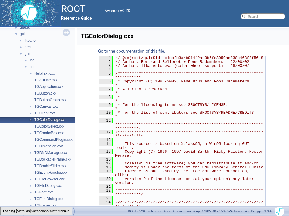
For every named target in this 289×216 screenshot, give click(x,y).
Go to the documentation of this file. (131, 51)
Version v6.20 (117, 10)
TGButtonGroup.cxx (50, 100)
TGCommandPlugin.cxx (53, 139)
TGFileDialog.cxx (48, 186)
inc (32, 60)
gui (22, 34)
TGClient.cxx (44, 113)
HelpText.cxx (44, 73)
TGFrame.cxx (45, 205)
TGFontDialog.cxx (48, 199)
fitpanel (30, 40)
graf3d (25, 27)
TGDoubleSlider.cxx (50, 166)
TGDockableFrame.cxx (52, 159)
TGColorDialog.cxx (49, 120)
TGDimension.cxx (48, 146)
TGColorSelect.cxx (49, 126)
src (32, 67)
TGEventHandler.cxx (50, 172)
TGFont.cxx (43, 192)
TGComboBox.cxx (49, 133)
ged (28, 47)
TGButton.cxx (45, 93)
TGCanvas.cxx (46, 106)
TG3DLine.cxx (45, 80)
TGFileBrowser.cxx (49, 179)
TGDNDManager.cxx (51, 153)
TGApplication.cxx (49, 87)
